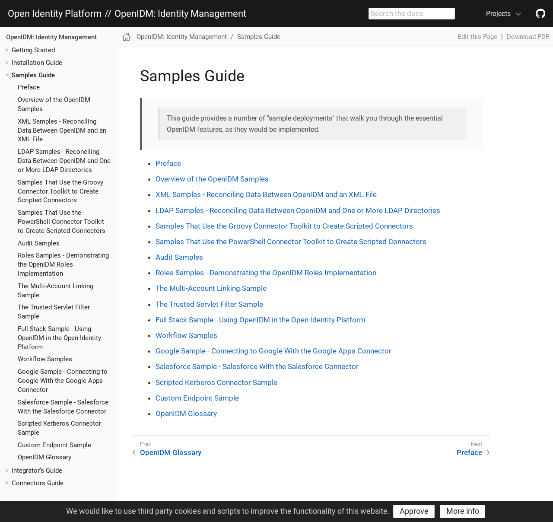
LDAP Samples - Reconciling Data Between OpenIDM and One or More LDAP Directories (64, 161)
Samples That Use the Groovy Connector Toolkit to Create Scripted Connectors (60, 191)
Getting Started (33, 50)
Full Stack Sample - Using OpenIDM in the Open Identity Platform (59, 338)
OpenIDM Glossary (44, 457)
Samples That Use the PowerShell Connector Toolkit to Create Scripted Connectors (61, 222)
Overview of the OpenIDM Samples (212, 179)
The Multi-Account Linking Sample (211, 288)
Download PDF (528, 37)
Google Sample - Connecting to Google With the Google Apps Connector (63, 381)
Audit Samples (39, 243)
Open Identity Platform (55, 14)
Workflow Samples (45, 359)
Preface (29, 87)
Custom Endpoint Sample (54, 445)
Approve (414, 511)
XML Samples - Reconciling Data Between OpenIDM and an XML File (62, 130)
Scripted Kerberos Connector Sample (216, 382)
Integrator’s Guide (37, 470)
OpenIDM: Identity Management (180, 14)
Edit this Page (477, 37)
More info (462, 511)
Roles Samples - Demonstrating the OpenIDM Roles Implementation (63, 264)
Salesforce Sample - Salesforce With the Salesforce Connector (257, 366)
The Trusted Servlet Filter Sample (209, 304)
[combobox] (412, 14)
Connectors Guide (38, 483)
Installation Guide (37, 63)
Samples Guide (33, 75)
